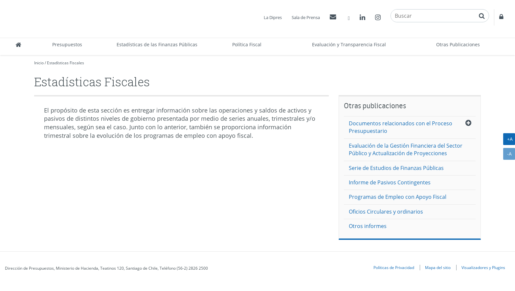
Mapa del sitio (438, 267)
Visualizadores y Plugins (483, 267)
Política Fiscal (246, 44)
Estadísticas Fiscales (65, 63)
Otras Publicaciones (458, 44)
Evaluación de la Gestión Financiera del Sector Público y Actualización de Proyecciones (405, 149)
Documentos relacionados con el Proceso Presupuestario (400, 127)
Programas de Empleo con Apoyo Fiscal (397, 196)
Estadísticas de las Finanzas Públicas (157, 44)
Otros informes (368, 226)
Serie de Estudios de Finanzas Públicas (396, 168)
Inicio (39, 63)
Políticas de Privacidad (393, 267)
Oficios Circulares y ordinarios (386, 211)
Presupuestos (67, 44)
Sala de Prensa (306, 17)
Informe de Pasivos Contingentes (390, 182)
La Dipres (273, 17)
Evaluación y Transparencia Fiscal (349, 44)
